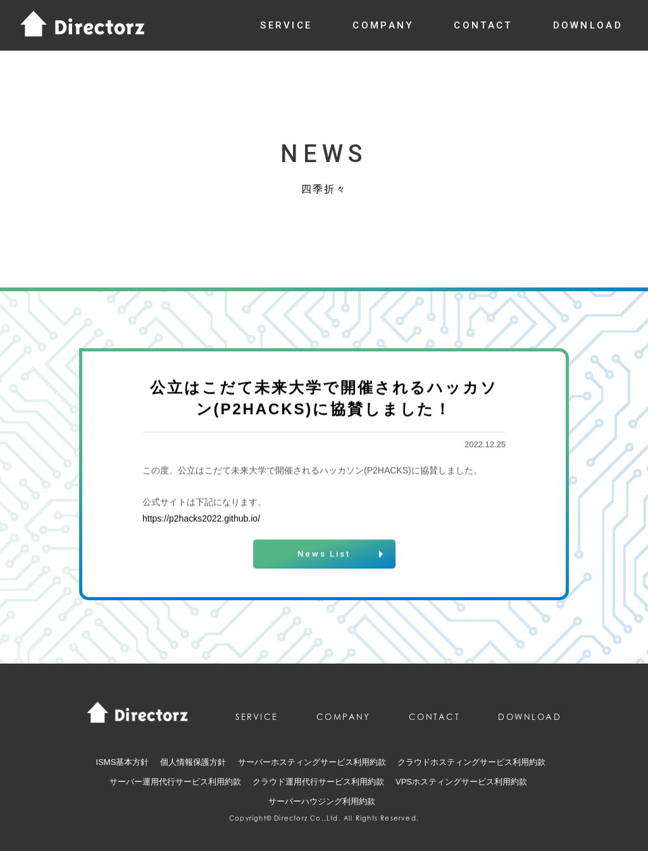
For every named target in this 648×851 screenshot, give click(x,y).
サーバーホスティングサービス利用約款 (312, 762)
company (382, 25)
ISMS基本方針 (122, 762)
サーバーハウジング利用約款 (321, 801)
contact (483, 25)
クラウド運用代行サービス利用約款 (318, 781)
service (286, 25)
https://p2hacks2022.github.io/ (201, 519)
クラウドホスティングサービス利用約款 (471, 762)
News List (324, 555)
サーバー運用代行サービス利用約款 (175, 781)
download (588, 25)
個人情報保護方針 (193, 762)
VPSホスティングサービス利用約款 (461, 781)
